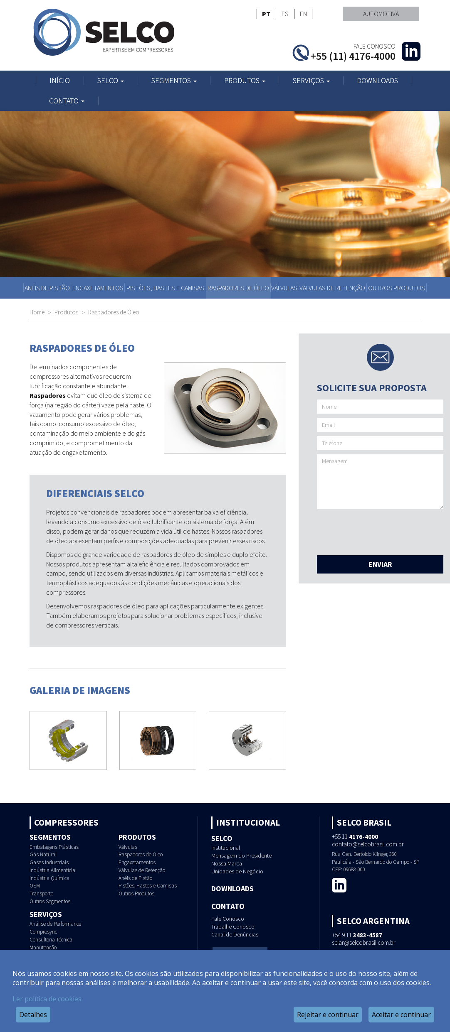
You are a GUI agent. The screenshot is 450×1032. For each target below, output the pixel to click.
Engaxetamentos (98, 288)
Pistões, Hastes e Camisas (165, 288)
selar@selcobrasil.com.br (364, 942)
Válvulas (284, 288)
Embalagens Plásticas (54, 847)
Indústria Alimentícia (52, 870)
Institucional (225, 847)
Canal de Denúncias (234, 934)
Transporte (41, 893)
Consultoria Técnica (51, 939)
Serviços (311, 80)
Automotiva (381, 14)
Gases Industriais (49, 862)
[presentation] (380, 529)
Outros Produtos (396, 288)
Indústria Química (49, 878)
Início (59, 80)
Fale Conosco (227, 918)
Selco (110, 80)
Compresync (43, 931)
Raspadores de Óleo (238, 288)
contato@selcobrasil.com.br (368, 844)
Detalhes (33, 1014)
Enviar (380, 564)
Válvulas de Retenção (332, 288)
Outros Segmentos (50, 901)
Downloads (377, 80)
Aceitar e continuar (401, 1014)
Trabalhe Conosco (233, 926)
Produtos (244, 80)
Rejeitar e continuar (328, 1014)
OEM (35, 885)
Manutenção (43, 947)
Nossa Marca (226, 863)
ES (285, 14)
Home (37, 312)
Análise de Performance (55, 923)
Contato (66, 101)
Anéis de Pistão (47, 288)
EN (303, 14)
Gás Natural (43, 854)
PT (266, 14)
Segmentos (174, 80)
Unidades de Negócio (237, 871)
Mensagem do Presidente (241, 855)
